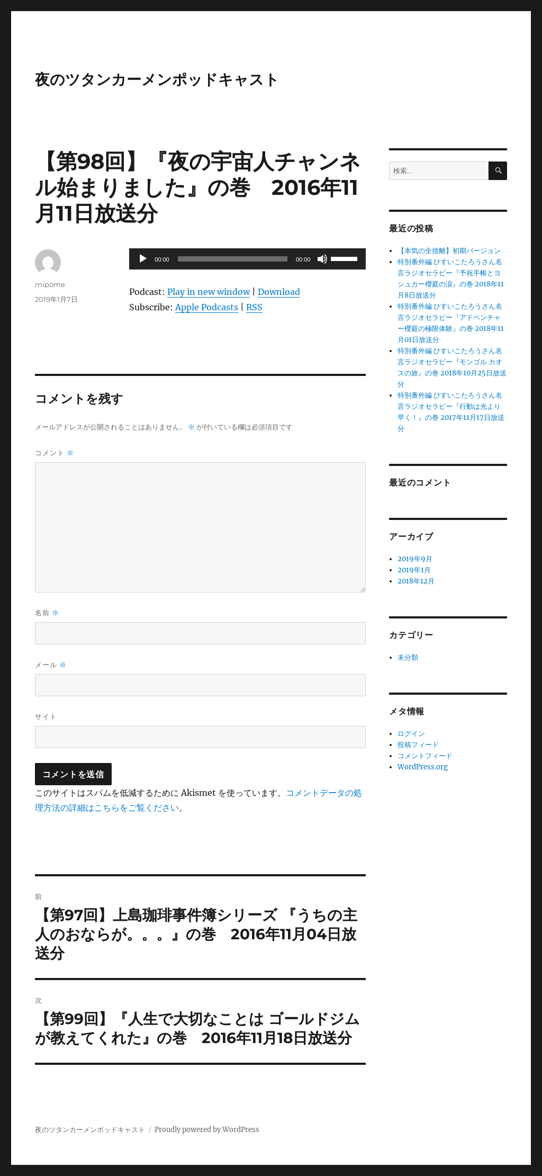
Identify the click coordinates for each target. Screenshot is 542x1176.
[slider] (232, 259)
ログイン (411, 733)
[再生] (143, 259)
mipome (50, 284)
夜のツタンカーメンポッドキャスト (157, 79)
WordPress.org (423, 766)
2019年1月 (414, 569)
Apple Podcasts (206, 307)
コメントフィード (425, 755)
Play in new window (208, 291)
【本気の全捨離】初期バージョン (449, 250)
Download (279, 291)
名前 (47, 612)
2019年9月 (415, 558)
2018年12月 (416, 581)
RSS (254, 307)
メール (51, 664)
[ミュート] (322, 259)
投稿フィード (418, 744)
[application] (247, 259)
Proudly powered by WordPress (207, 1129)
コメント (54, 452)
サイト (46, 716)
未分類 (408, 657)
